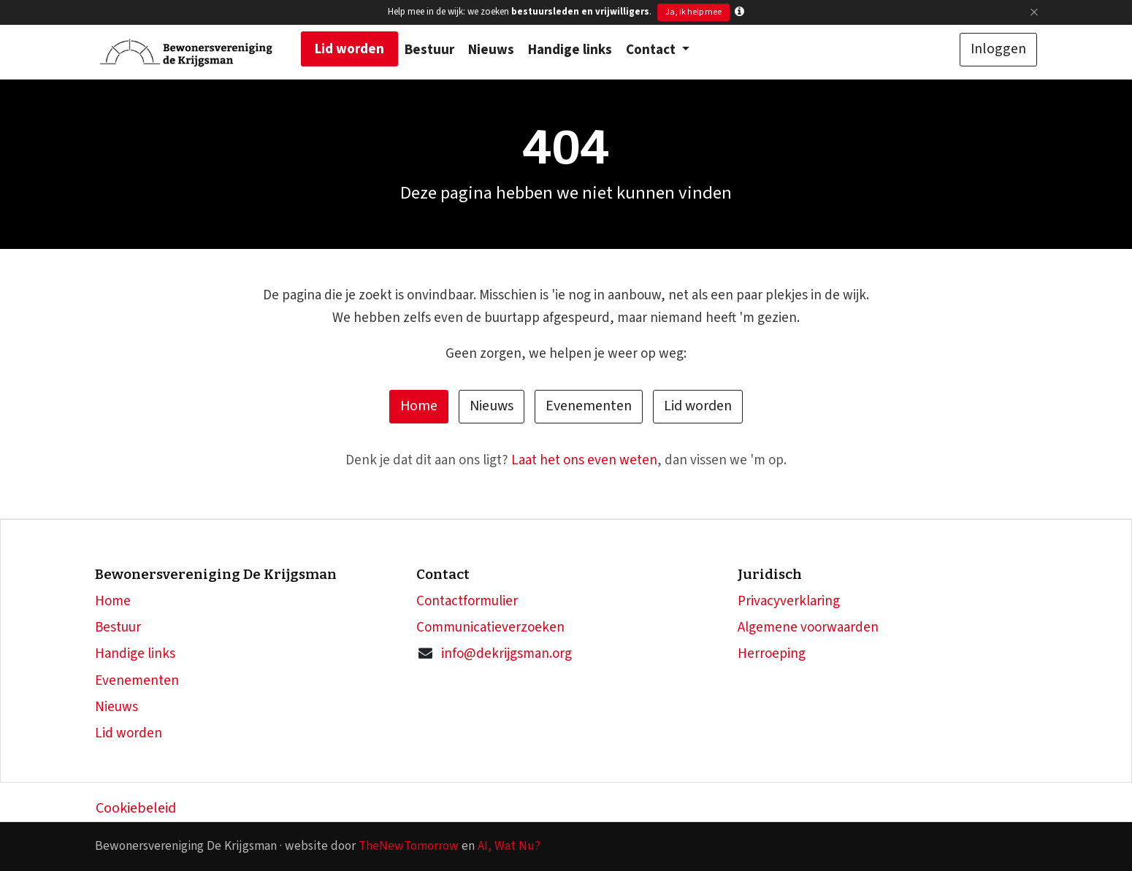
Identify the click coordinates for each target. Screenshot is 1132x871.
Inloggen (998, 49)
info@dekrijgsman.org (506, 654)
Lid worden (698, 406)
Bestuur (118, 627)
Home (418, 406)
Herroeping (772, 654)
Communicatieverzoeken (490, 627)
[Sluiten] (1033, 12)
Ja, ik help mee (693, 12)
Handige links (135, 654)
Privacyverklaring (789, 601)
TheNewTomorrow (409, 846)
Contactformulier (467, 601)
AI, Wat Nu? (509, 846)
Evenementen (589, 406)
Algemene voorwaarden (808, 627)
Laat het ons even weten (584, 460)
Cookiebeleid (136, 808)
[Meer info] (739, 12)
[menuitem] (349, 48)
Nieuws (491, 406)
